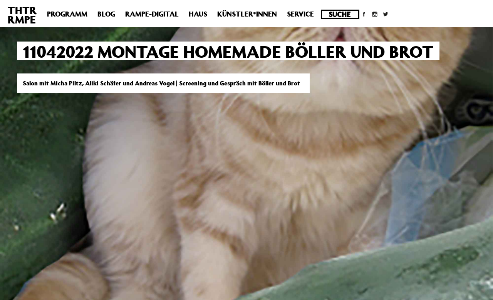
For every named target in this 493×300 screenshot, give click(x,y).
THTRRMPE (22, 14)
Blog (106, 13)
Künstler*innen (247, 13)
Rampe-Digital (152, 13)
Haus (198, 13)
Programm (67, 13)
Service (300, 13)
